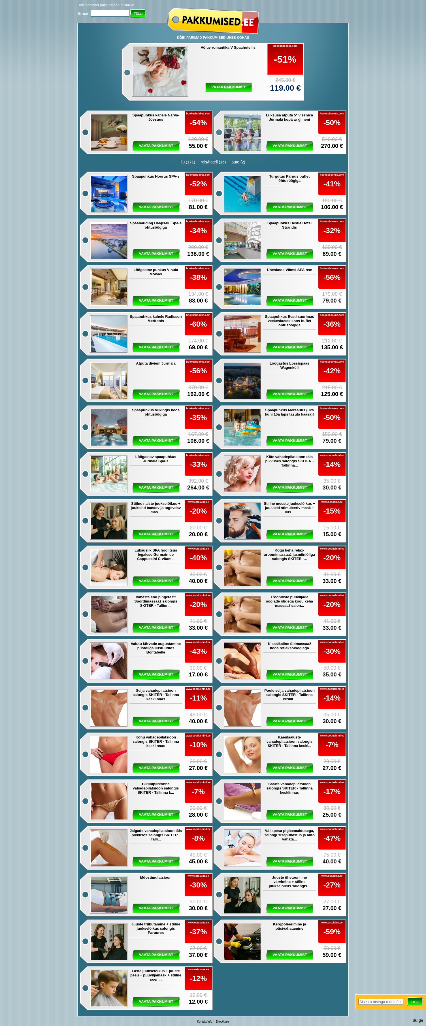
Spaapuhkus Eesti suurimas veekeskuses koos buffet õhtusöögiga (289, 320)
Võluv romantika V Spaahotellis (228, 47)
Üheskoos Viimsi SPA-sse (289, 270)
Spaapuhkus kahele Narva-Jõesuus (155, 117)
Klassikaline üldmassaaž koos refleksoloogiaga (289, 646)
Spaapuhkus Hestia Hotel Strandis (289, 225)
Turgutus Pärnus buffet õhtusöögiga (289, 178)
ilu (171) (188, 162)
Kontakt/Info (204, 1021)
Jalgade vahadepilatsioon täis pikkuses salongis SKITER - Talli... (156, 835)
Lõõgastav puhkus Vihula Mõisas (155, 272)
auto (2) (238, 162)
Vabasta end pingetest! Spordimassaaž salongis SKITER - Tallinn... (155, 601)
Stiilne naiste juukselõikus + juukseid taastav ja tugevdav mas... (156, 507)
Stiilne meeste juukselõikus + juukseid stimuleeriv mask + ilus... (289, 507)
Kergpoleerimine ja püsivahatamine (289, 926)
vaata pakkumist (228, 87)
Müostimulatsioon (155, 877)
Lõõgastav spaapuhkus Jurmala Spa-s (155, 459)
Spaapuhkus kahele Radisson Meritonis (156, 318)
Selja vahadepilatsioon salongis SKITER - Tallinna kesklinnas (156, 694)
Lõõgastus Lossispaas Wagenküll (289, 365)
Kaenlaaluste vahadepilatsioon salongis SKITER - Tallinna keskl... (290, 741)
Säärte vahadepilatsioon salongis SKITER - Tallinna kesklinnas (289, 788)
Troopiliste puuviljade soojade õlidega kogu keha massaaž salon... (289, 601)
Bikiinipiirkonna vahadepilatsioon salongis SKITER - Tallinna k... (156, 788)
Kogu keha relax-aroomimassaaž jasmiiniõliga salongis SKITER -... (289, 554)
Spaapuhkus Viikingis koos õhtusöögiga (156, 412)
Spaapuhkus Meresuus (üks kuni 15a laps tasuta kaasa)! (289, 412)
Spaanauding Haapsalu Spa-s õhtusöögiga (156, 225)
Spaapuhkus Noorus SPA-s (155, 176)
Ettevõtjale (222, 1021)
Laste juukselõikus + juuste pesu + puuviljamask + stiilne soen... (155, 975)
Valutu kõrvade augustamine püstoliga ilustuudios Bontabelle (156, 648)
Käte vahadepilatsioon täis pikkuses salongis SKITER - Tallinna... (289, 461)
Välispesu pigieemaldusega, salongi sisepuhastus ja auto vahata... (289, 835)
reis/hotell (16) (213, 162)
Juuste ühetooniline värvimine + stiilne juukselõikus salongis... (289, 881)
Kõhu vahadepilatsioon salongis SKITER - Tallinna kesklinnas (156, 741)
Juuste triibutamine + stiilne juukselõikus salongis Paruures (155, 928)
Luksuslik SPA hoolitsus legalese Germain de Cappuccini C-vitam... (156, 554)
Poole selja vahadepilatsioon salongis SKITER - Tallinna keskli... (289, 694)
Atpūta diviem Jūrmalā (155, 363)
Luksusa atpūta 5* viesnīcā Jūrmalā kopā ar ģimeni (289, 117)
